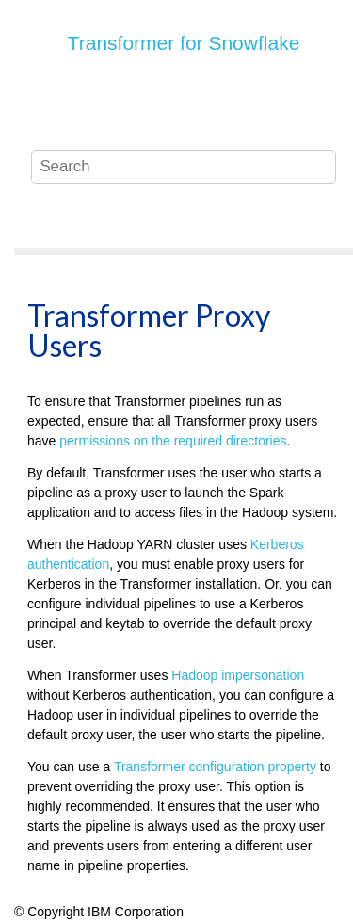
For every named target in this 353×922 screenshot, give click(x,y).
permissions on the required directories (172, 440)
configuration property (215, 766)
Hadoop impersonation (237, 675)
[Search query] (183, 167)
